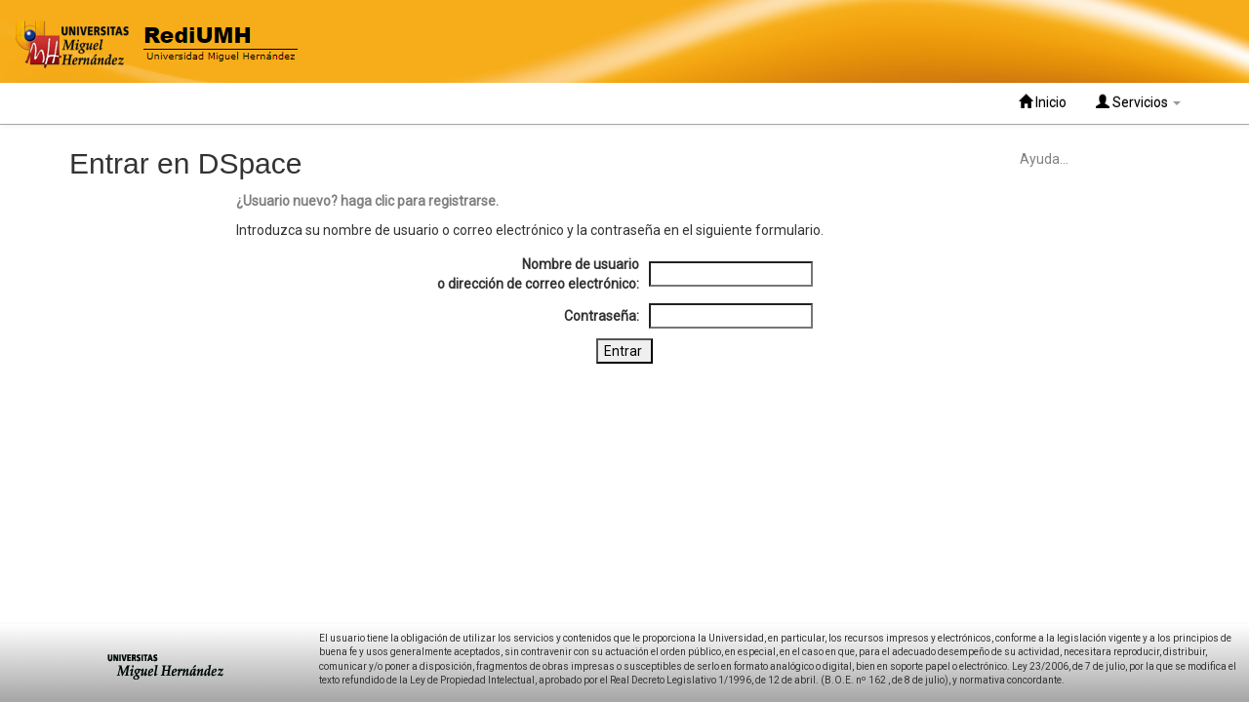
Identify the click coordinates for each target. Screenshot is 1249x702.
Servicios (1138, 102)
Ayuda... (1044, 159)
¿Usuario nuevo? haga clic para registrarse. (367, 201)
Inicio (1043, 102)
